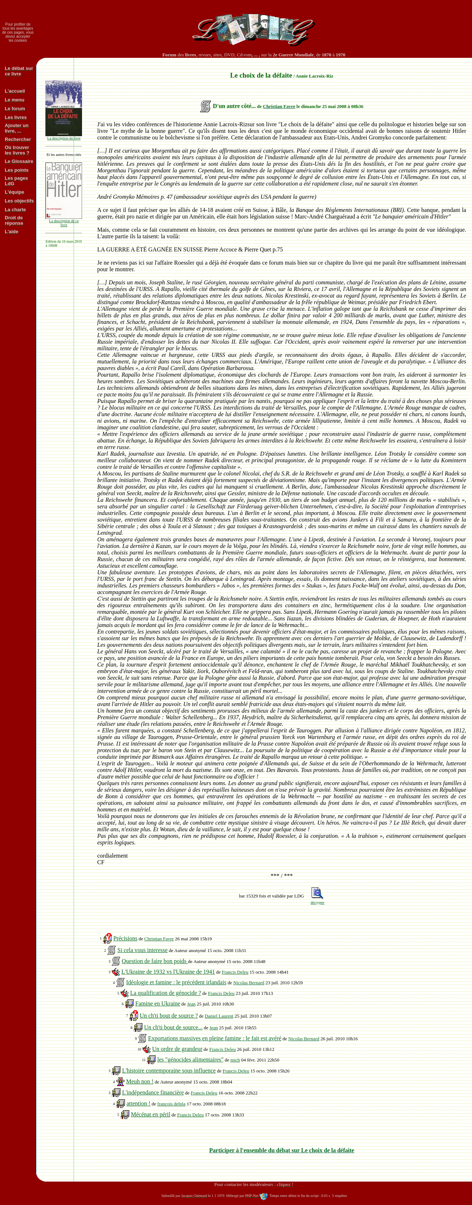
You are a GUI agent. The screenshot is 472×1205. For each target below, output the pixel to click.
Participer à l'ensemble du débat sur (281, 1150)
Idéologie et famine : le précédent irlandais (176, 982)
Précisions (125, 938)
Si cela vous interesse (142, 950)
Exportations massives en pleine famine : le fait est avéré (214, 1038)
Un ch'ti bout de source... (173, 1027)
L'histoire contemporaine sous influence (169, 1070)
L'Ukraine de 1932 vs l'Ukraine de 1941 (168, 972)
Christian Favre (279, 106)
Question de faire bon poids (155, 961)
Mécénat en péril (150, 1114)
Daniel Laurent (219, 1016)
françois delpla (171, 1104)
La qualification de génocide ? (165, 993)
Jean (191, 1004)
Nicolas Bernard (248, 982)
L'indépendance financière (153, 1092)
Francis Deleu (235, 972)
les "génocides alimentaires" (190, 1059)
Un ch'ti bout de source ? (169, 1015)
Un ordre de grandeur (177, 1049)
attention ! (138, 1103)
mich (235, 1060)
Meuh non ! (139, 1081)
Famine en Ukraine (157, 1003)
